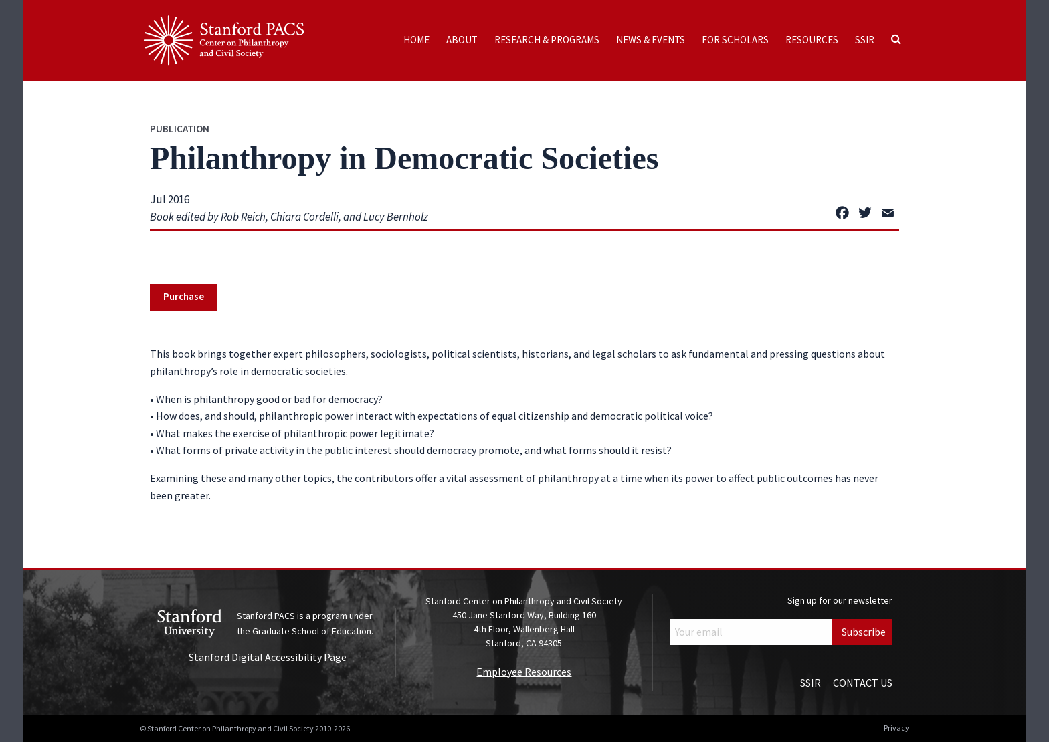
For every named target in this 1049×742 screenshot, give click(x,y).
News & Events (650, 39)
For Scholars (735, 39)
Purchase (183, 296)
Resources (811, 39)
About (462, 39)
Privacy (896, 728)
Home (416, 39)
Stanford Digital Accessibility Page (268, 657)
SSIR (864, 39)
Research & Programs (546, 39)
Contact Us (862, 682)
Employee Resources (523, 671)
